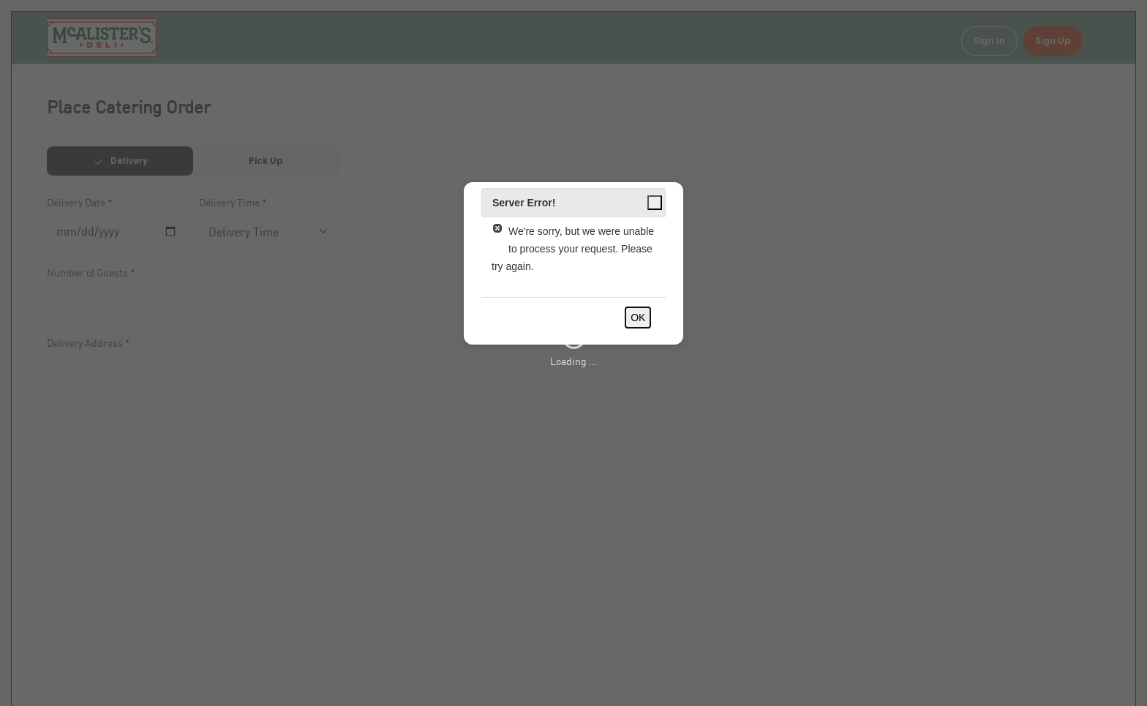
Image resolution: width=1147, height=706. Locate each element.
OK (638, 317)
